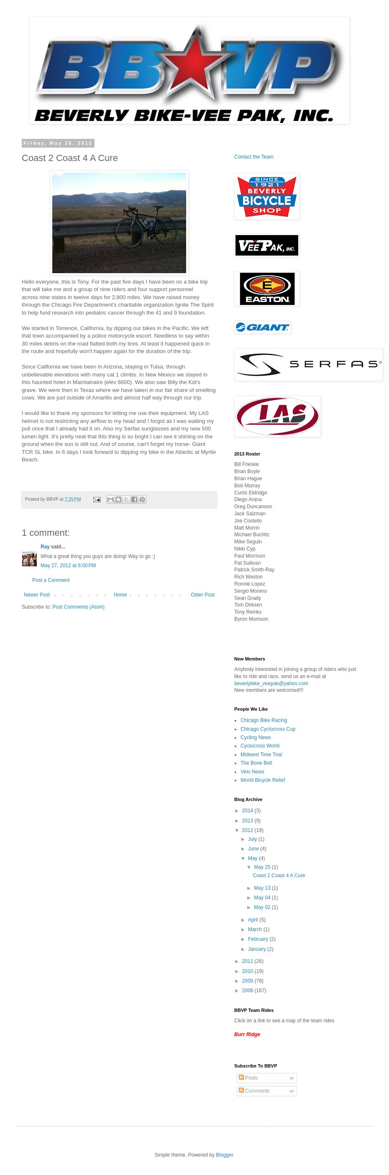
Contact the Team (254, 157)
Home (120, 595)
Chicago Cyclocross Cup (268, 729)
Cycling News (256, 737)
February (258, 939)
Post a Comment (50, 580)
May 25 (263, 867)
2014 (248, 811)
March (256, 929)
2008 (248, 990)
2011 (248, 961)
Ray (45, 547)
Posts (248, 1078)
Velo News (252, 772)
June (254, 849)
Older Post (203, 595)
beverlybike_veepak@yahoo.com (271, 683)
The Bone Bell (256, 763)
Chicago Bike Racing (264, 720)
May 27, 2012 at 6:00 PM (68, 565)
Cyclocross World (260, 746)
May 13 (263, 888)
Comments (254, 1091)
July (253, 839)
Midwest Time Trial (261, 755)
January (257, 949)
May (253, 858)
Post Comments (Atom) (78, 607)
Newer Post (37, 595)
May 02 (263, 907)
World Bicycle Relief (263, 780)
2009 (248, 981)
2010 (248, 971)
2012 (248, 830)
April (253, 920)
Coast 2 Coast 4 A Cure (279, 875)
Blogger (224, 1155)
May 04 (263, 898)
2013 (248, 821)
